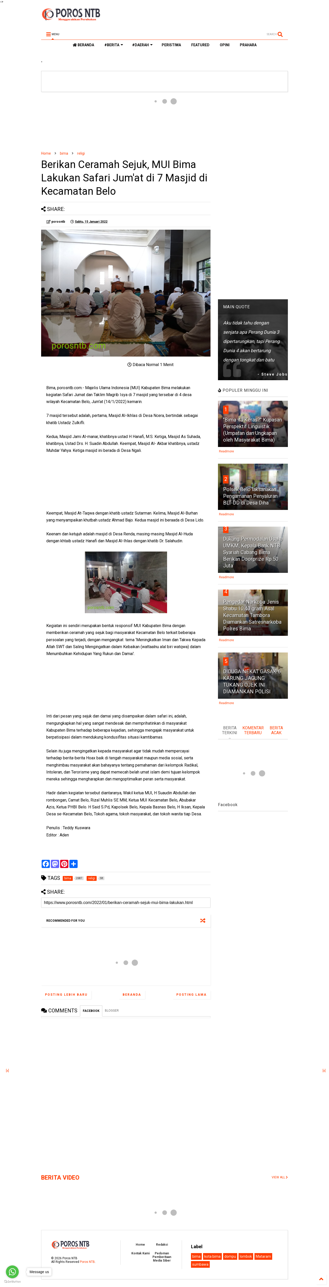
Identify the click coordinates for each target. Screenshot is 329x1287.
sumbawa (200, 1264)
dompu (230, 1256)
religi (81, 153)
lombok (246, 1256)
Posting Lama (191, 994)
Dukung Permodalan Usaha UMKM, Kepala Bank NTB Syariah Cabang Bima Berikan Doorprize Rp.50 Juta (253, 552)
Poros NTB (87, 1262)
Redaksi (162, 1244)
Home (46, 153)
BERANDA (83, 45)
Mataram (263, 1256)
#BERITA (113, 45)
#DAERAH (142, 45)
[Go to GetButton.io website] (12, 1281)
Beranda (132, 994)
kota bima (212, 1256)
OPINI (225, 45)
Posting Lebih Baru (66, 994)
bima (64, 153)
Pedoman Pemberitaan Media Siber (161, 1257)
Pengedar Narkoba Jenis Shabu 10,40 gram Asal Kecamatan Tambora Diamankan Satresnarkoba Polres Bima (252, 615)
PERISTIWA (171, 45)
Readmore (226, 451)
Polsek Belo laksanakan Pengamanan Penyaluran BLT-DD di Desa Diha (250, 496)
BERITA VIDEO (60, 1177)
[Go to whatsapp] (12, 1271)
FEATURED (200, 45)
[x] (7, 1070)
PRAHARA (248, 45)
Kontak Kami (140, 1253)
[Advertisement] (126, 122)
